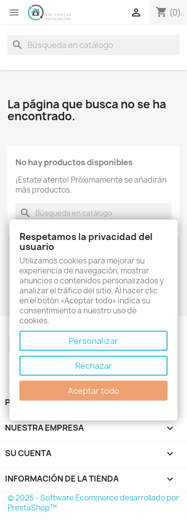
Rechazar (93, 365)
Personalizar (93, 340)
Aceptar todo (93, 390)
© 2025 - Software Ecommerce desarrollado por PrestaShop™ (93, 503)
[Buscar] (93, 45)
